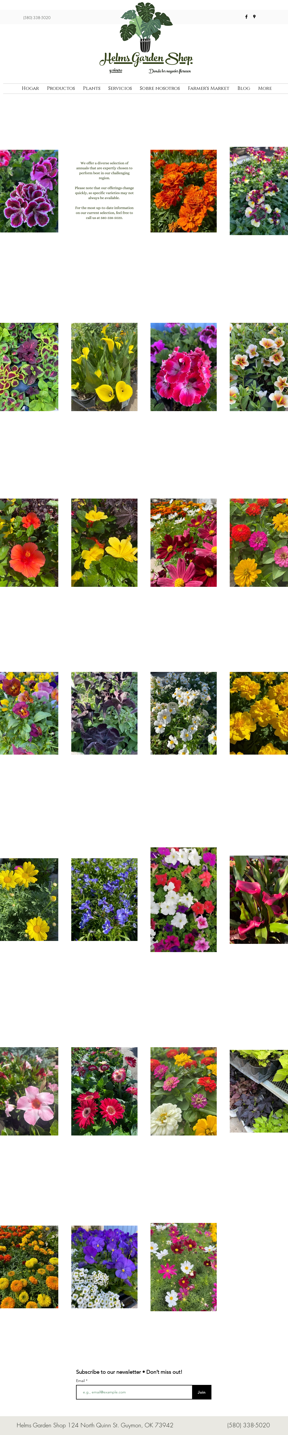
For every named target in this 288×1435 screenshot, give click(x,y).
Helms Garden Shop (146, 59)
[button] (61, 89)
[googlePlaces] (254, 16)
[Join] (201, 1392)
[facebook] (246, 16)
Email (81, 1381)
